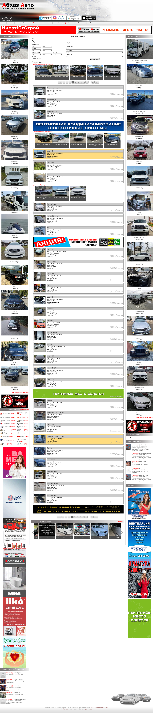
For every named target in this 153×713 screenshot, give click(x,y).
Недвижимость (9, 430)
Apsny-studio (88, 709)
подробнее (50, 94)
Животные (8, 436)
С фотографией (37, 62)
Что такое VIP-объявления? (20, 392)
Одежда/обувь (9, 423)
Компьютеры (9, 440)
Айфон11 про (19, 674)
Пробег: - (42, 50)
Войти (90, 23)
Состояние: (69, 54)
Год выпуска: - (42, 46)
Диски (24, 426)
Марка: (34, 41)
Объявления (26, 23)
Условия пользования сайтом (99, 707)
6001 (93, 82)
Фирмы (23, 444)
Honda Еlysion (19, 694)
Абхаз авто (65, 709)
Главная (3, 23)
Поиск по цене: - (42, 53)
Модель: (68, 42)
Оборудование (9, 433)
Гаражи (24, 430)
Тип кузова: (69, 46)
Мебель (24, 436)
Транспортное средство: (77, 36)
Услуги (24, 420)
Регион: (36, 57)
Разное (7, 444)
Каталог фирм (51, 23)
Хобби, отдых (9, 420)
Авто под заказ (8, 413)
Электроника (9, 426)
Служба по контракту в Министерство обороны (14, 702)
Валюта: (57, 53)
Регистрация (81, 23)
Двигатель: (69, 50)
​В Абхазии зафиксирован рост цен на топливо (140, 464)
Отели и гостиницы (38, 23)
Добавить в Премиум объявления (43, 64)
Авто (18, 23)
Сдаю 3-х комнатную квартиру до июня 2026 (14, 689)
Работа (24, 433)
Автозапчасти (9, 417)
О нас (59, 23)
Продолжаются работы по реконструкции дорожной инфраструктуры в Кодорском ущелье (140, 448)
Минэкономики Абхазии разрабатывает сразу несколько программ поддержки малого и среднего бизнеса (141, 457)
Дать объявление (70, 23)
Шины (24, 423)
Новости (11, 23)
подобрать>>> (94, 59)
